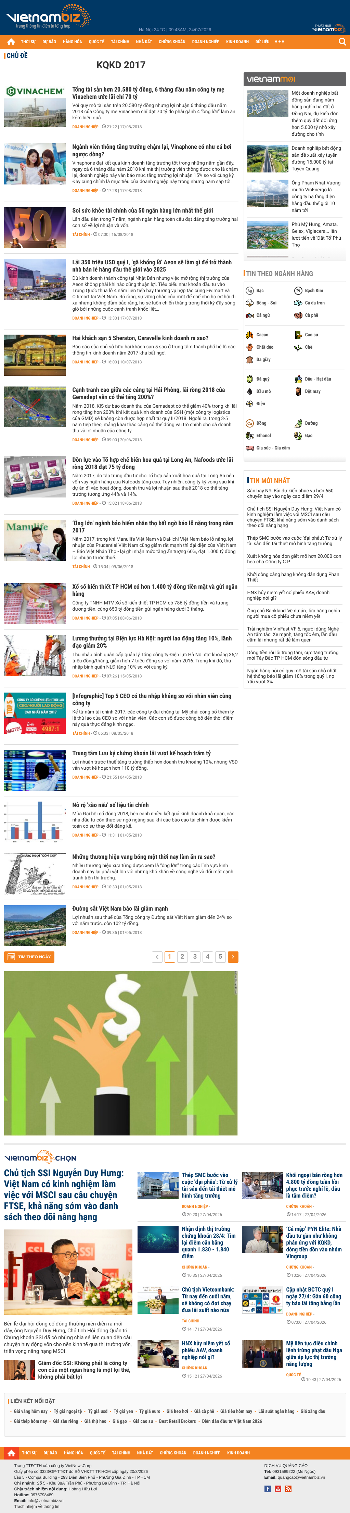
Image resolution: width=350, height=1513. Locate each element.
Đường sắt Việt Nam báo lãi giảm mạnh (120, 908)
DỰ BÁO (49, 42)
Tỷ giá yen (123, 1411)
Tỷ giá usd (97, 1411)
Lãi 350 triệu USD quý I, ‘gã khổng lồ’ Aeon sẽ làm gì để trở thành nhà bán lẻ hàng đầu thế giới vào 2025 (152, 266)
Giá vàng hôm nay (31, 1411)
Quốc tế (293, 1374)
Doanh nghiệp (86, 126)
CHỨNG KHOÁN (172, 42)
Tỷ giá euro (149, 1411)
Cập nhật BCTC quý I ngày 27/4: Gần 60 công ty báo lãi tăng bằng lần (313, 1296)
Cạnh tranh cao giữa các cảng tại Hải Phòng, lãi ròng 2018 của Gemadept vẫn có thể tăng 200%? (149, 393)
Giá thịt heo (95, 1421)
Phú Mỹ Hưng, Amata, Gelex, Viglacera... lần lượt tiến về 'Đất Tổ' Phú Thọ (316, 235)
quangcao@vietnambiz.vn (301, 1477)
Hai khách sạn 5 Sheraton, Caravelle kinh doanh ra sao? (141, 338)
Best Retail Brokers (177, 1421)
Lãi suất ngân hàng (276, 1411)
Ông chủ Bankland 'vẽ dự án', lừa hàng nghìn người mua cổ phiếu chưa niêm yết (293, 613)
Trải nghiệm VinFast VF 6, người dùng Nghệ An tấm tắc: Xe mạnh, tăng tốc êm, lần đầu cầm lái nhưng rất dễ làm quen (293, 634)
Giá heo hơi (177, 1411)
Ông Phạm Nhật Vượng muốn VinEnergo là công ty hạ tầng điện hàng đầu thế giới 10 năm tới (316, 196)
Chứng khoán (299, 1206)
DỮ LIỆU (262, 42)
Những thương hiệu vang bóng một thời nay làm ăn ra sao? (144, 857)
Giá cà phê (204, 1411)
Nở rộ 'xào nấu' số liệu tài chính (111, 805)
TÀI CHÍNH (120, 42)
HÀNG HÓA (72, 42)
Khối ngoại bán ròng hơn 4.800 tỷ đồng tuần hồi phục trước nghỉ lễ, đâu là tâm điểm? (314, 1185)
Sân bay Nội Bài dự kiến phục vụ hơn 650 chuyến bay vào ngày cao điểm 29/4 (290, 493)
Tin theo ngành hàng (279, 273)
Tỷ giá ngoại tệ (68, 1411)
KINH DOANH (237, 42)
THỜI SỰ (28, 42)
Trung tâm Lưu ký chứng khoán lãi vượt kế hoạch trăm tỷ (142, 753)
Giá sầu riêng (65, 1421)
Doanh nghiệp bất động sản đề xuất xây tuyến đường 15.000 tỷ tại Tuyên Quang (316, 159)
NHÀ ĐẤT (144, 42)
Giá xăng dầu (313, 1411)
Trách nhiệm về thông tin (37, 1506)
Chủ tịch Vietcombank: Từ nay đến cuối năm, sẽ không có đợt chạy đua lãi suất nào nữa (208, 1300)
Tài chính (81, 234)
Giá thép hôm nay (30, 1421)
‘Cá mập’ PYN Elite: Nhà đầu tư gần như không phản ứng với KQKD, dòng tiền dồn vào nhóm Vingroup (314, 1243)
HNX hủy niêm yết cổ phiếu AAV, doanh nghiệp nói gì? (206, 1350)
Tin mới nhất (270, 481)
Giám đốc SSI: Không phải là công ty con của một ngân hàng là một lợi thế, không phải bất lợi (84, 1370)
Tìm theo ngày (34, 956)
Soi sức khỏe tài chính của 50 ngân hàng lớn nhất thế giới (143, 210)
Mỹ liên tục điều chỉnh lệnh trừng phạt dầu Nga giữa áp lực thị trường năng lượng (314, 1354)
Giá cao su (143, 1421)
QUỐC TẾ (96, 42)
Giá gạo (120, 1421)
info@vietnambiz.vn (46, 1500)
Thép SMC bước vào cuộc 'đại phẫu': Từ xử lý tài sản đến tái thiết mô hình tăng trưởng (294, 541)
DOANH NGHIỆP (205, 42)
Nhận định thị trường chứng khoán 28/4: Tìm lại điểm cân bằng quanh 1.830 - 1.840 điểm (209, 1243)
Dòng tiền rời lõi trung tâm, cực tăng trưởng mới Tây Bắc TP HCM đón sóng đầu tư (293, 655)
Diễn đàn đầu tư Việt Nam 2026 (232, 1421)
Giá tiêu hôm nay (236, 1411)
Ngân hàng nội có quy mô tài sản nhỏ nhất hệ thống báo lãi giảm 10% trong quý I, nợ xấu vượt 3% (292, 676)
